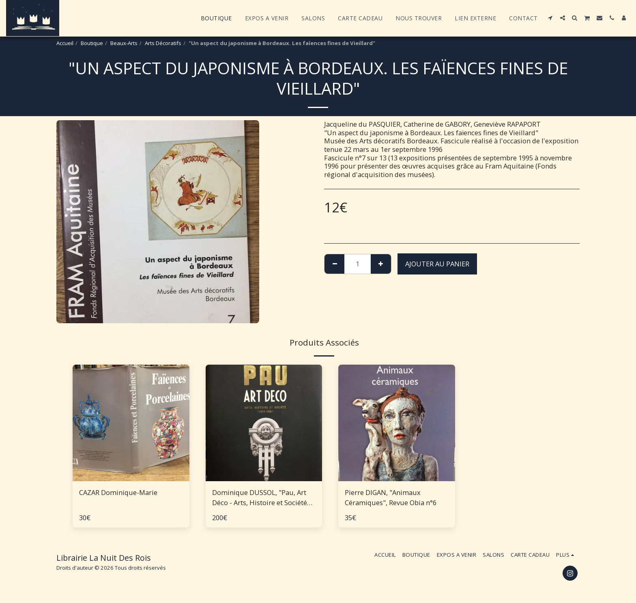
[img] (131, 423)
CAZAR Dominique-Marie (118, 492)
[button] (550, 18)
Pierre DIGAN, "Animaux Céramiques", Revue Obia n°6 (390, 497)
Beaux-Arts (124, 43)
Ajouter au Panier (437, 263)
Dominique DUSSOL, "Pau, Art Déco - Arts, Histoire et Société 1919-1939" (259, 498)
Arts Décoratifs (163, 43)
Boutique (92, 43)
